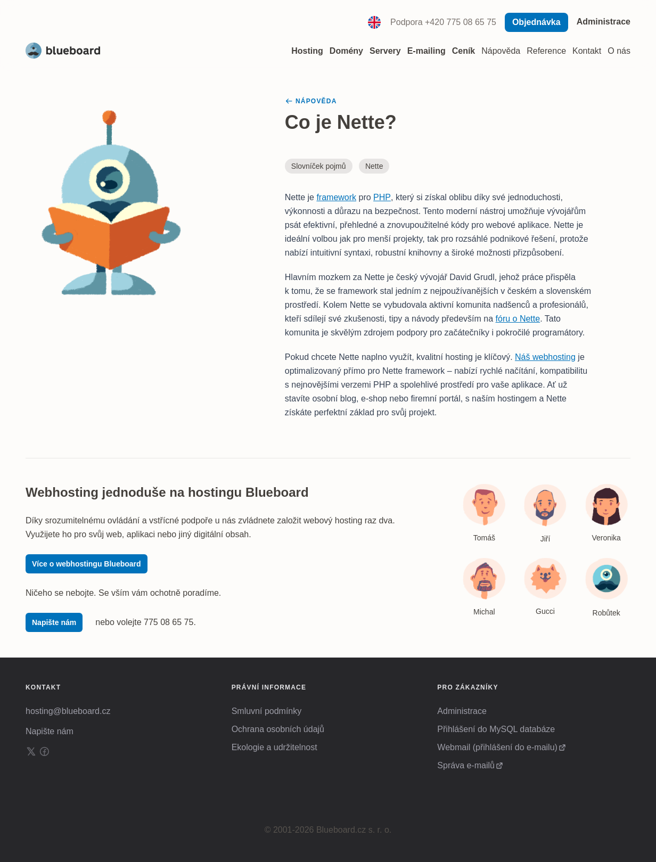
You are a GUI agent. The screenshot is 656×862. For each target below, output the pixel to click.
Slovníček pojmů (318, 166)
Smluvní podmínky (267, 711)
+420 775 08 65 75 (460, 22)
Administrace (603, 21)
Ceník (463, 50)
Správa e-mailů (466, 765)
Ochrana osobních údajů (278, 729)
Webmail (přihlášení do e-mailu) (497, 747)
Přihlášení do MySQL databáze (496, 729)
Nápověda (500, 50)
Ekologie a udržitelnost (274, 747)
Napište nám (54, 622)
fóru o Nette (518, 318)
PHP (382, 197)
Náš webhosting (545, 357)
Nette (374, 166)
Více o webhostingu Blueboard (86, 564)
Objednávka (536, 22)
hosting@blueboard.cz (68, 711)
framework (336, 197)
